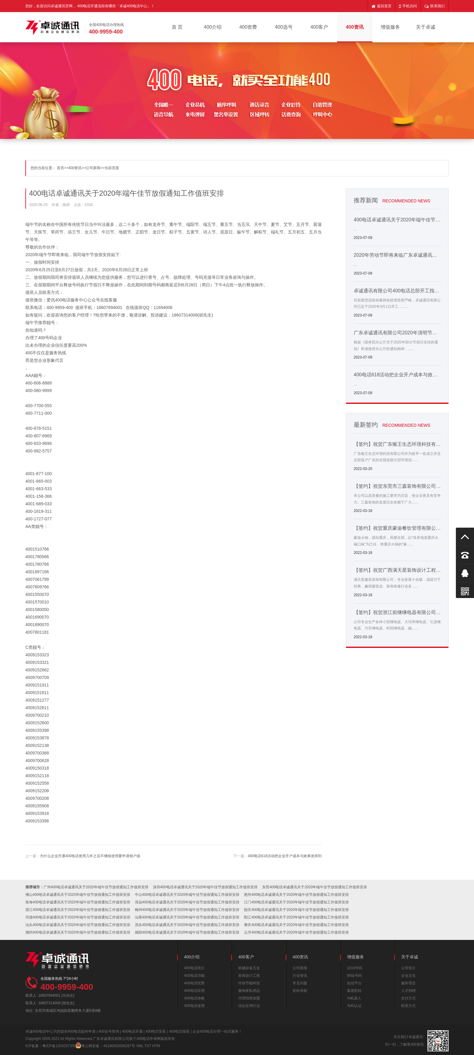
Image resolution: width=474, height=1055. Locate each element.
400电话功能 (194, 975)
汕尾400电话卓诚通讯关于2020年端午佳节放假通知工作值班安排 (187, 917)
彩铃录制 (300, 991)
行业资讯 (300, 975)
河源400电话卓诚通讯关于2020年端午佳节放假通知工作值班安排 (77, 917)
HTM (156, 1046)
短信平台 (354, 983)
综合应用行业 (249, 1006)
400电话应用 (194, 991)
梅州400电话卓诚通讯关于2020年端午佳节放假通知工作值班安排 (187, 910)
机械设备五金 (249, 968)
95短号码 (354, 975)
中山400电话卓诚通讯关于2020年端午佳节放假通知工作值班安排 (187, 895)
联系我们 (434, 6)
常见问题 (300, 983)
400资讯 (355, 27)
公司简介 (408, 968)
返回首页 (381, 6)
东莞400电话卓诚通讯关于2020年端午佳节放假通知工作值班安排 (314, 887)
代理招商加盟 (249, 998)
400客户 (319, 27)
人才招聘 (408, 991)
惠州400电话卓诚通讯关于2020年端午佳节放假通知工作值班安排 (296, 895)
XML (139, 1046)
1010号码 (354, 968)
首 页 (177, 27)
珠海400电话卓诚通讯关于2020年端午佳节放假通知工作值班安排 (77, 902)
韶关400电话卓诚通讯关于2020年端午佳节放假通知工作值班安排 (296, 910)
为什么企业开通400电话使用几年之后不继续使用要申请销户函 (90, 856)
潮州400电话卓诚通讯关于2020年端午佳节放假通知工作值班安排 (77, 932)
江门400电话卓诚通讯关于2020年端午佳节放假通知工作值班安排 (296, 902)
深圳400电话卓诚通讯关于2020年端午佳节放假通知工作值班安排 (205, 887)
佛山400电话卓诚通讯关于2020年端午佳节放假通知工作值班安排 (77, 895)
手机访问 (408, 6)
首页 (60, 168)
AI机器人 (354, 998)
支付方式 (408, 998)
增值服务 (390, 27)
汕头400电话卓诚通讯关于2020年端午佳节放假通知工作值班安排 (77, 925)
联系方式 (408, 1006)
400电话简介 (194, 968)
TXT (147, 1046)
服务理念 (408, 983)
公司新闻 (93, 168)
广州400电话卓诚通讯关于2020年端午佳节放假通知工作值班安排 (96, 887)
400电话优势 (194, 983)
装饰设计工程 (249, 975)
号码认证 (354, 1006)
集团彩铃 (354, 991)
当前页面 (112, 168)
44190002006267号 (119, 1046)
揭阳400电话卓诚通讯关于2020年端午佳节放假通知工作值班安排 (187, 932)
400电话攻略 (194, 998)
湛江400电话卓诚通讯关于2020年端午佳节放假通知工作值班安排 (77, 910)
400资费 (248, 27)
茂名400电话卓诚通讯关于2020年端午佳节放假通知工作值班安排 (187, 925)
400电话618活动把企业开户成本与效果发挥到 (285, 856)
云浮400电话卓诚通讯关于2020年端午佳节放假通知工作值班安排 (296, 932)
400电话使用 (194, 1006)
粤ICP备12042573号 (58, 1046)
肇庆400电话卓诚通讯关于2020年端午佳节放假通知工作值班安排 (296, 925)
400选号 (284, 27)
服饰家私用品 (249, 991)
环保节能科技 (249, 983)
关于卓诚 (425, 27)
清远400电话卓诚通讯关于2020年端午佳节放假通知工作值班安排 (187, 902)
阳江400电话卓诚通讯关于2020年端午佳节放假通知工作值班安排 (296, 917)
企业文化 (408, 975)
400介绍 (213, 27)
